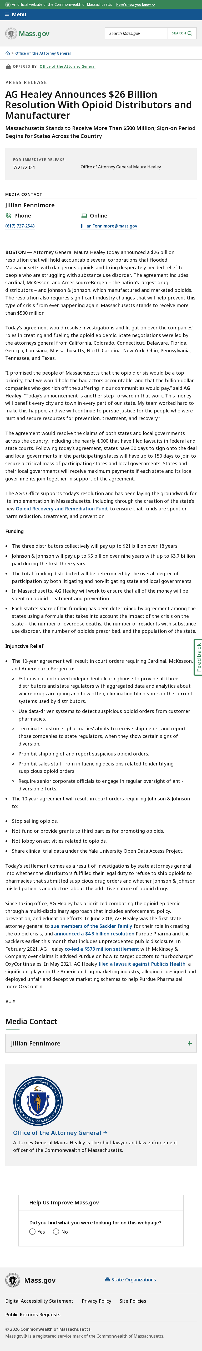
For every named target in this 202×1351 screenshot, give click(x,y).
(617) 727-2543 (20, 226)
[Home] (7, 53)
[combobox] (151, 33)
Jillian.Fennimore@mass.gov (109, 226)
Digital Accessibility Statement (39, 1301)
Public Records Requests (32, 1314)
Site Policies (133, 1301)
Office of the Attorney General (43, 53)
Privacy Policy (96, 1301)
